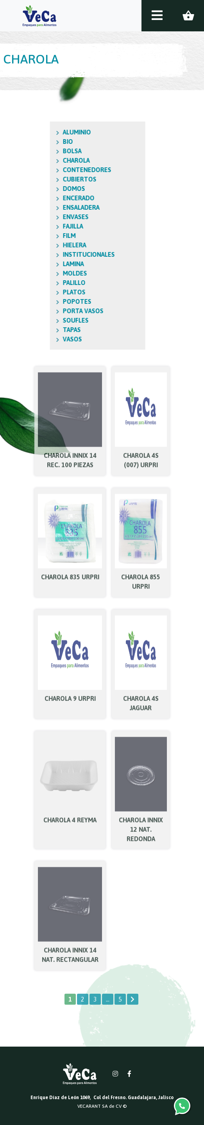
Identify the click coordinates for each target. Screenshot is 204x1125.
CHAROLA (42, 160)
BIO (33, 141)
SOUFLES (41, 320)
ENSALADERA (46, 207)
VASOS (38, 339)
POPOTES (42, 301)
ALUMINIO (42, 132)
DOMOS (39, 188)
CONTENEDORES (52, 169)
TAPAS (37, 329)
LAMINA (39, 264)
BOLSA (37, 151)
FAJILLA (38, 226)
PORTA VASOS (48, 311)
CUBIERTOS (45, 179)
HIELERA (40, 245)
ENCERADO (44, 198)
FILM (35, 235)
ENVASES (41, 216)
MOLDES (40, 273)
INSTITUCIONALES (54, 254)
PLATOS (39, 292)
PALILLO (39, 282)
